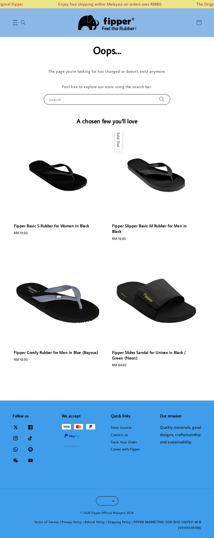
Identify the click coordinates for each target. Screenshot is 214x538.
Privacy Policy (72, 522)
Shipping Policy (119, 522)
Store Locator (121, 427)
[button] (15, 22)
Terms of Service (46, 522)
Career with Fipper (125, 449)
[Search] (162, 99)
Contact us (119, 435)
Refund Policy (95, 522)
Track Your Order (124, 442)
